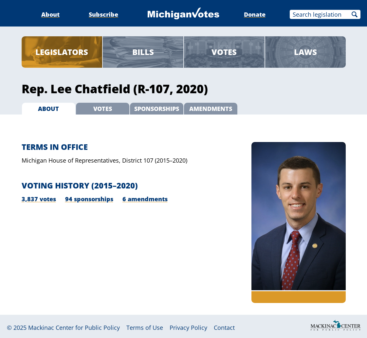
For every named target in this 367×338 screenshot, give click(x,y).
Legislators (61, 51)
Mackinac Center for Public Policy (74, 327)
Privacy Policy (188, 327)
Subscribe (103, 14)
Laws (305, 51)
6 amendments (145, 199)
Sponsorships (156, 109)
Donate (255, 14)
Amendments (210, 109)
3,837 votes (39, 199)
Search (354, 14)
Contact (224, 327)
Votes (224, 51)
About (50, 14)
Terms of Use (144, 327)
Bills (143, 51)
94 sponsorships (89, 199)
